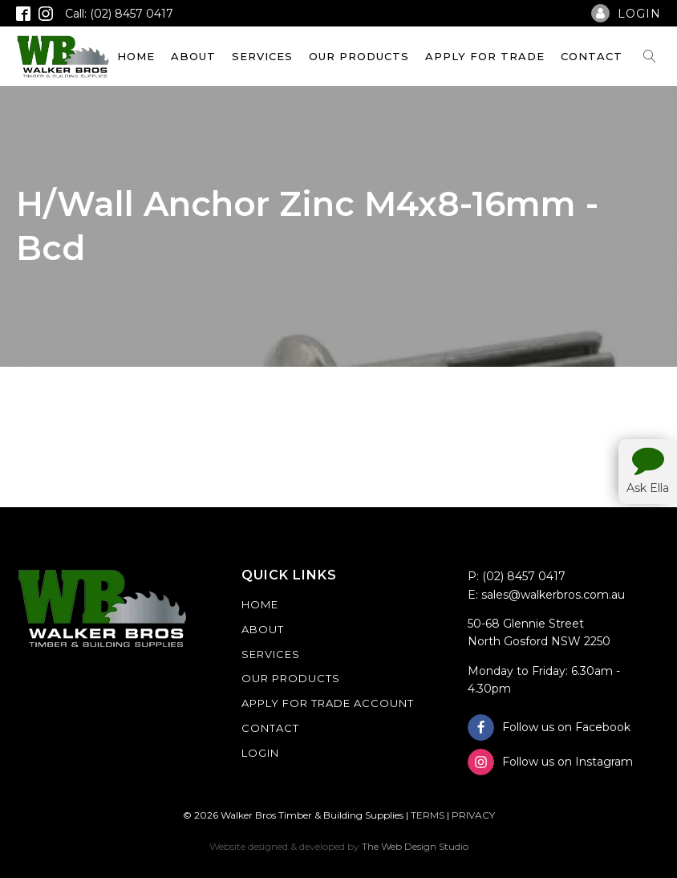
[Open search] (649, 56)
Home (136, 56)
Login (260, 752)
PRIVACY (473, 815)
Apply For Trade (485, 56)
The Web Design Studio (415, 846)
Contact (591, 56)
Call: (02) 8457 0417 (119, 13)
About (193, 56)
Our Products (359, 56)
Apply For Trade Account (327, 703)
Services (262, 56)
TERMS (427, 815)
